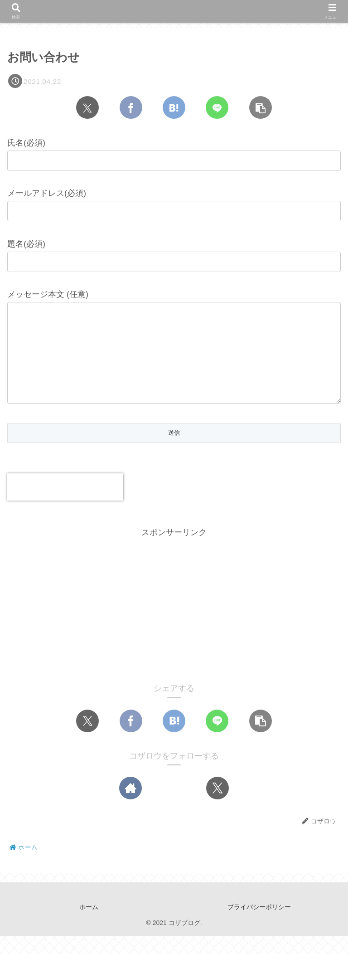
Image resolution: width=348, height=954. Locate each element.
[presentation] (65, 505)
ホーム (88, 925)
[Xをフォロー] (217, 806)
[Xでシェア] (87, 107)
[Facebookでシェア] (131, 107)
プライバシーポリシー (259, 925)
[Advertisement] (174, 621)
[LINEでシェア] (217, 107)
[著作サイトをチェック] (130, 806)
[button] (260, 107)
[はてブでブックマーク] (174, 107)
